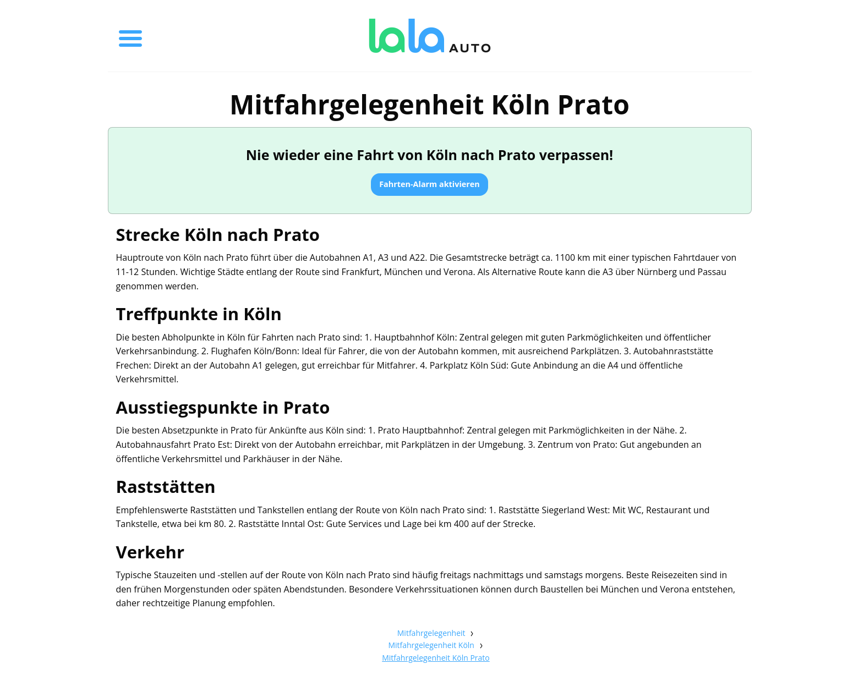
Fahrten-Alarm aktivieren (429, 184)
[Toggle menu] (130, 36)
